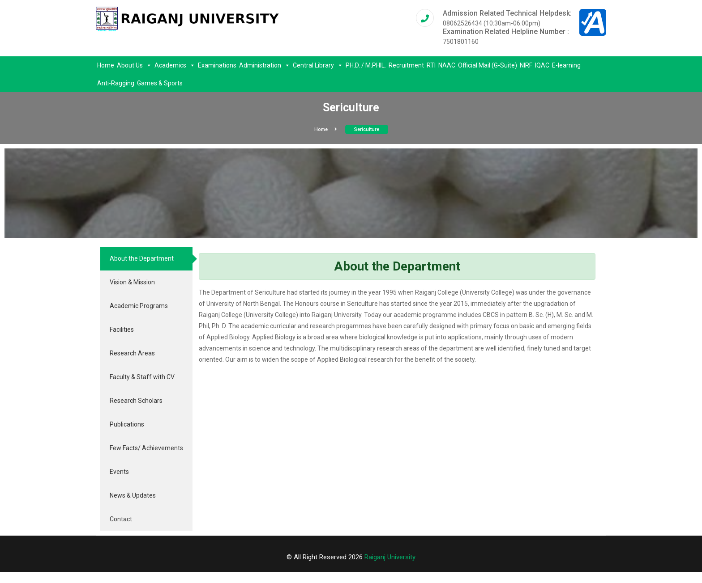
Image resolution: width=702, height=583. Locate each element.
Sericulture (366, 129)
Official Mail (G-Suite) (487, 65)
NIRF (526, 65)
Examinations (217, 65)
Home (105, 65)
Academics (174, 65)
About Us (134, 65)
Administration (264, 65)
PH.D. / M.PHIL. (366, 65)
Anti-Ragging (115, 83)
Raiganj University (389, 557)
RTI (431, 65)
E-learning (566, 65)
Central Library (318, 65)
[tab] (146, 258)
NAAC (446, 65)
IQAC (542, 65)
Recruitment (406, 65)
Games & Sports (160, 83)
